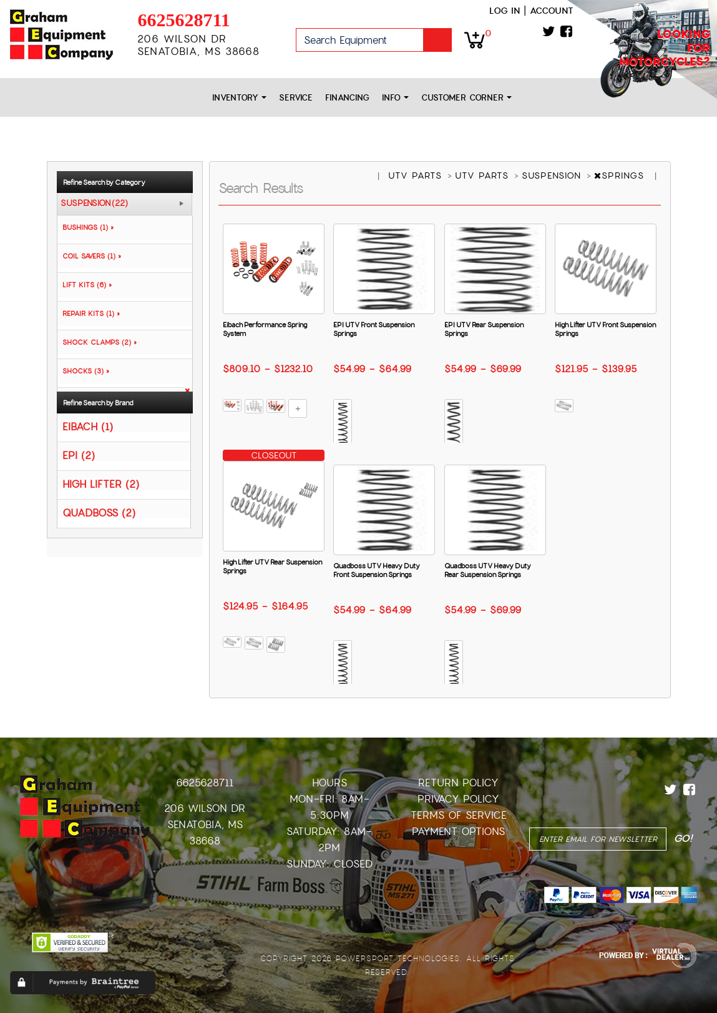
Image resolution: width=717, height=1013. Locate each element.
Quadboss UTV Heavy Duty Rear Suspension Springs (487, 570)
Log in (504, 10)
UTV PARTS (417, 175)
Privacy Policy (458, 799)
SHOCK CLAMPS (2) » (97, 342)
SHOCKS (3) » (83, 371)
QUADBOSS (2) (98, 512)
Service (296, 97)
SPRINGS (621, 175)
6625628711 (183, 19)
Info (395, 97)
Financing (347, 97)
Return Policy (458, 782)
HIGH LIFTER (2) (100, 484)
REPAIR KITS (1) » (88, 313)
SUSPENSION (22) (94, 203)
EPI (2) (78, 455)
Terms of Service (459, 815)
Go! (437, 40)
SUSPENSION (553, 175)
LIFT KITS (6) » (84, 284)
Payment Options (458, 831)
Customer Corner (466, 97)
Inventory (239, 97)
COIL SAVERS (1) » (89, 256)
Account (551, 10)
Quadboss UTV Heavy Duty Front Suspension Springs (376, 570)
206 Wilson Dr (204, 808)
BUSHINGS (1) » (85, 227)
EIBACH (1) (87, 426)
